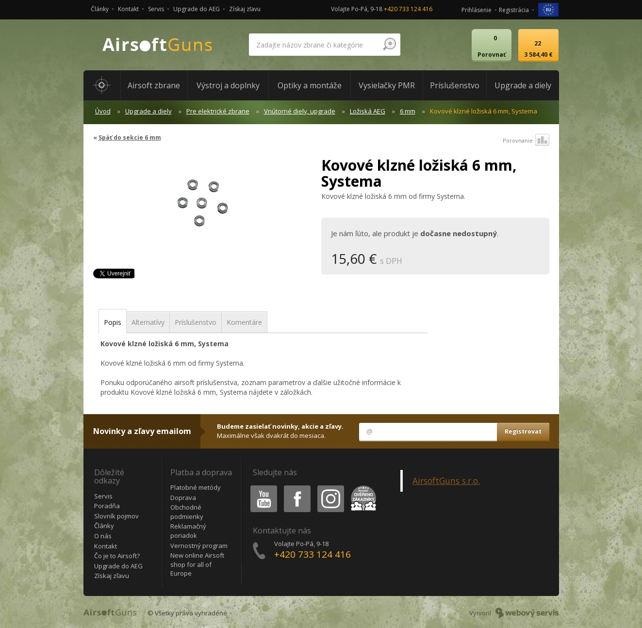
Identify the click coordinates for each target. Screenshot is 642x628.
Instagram (330, 487)
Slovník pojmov (116, 516)
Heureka (361, 487)
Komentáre (244, 322)
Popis (112, 322)
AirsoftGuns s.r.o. (446, 480)
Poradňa (107, 505)
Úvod (103, 111)
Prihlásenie (476, 10)
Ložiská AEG (367, 111)
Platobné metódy (195, 487)
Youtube (260, 487)
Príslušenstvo (195, 322)
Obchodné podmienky (186, 512)
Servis (156, 9)
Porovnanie (526, 140)
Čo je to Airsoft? (117, 555)
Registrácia (514, 10)
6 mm (407, 111)
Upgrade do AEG (196, 9)
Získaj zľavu (245, 9)
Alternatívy (148, 322)
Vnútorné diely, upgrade (299, 111)
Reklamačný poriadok (188, 531)
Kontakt (128, 9)
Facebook (296, 487)
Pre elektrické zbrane (217, 111)
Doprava (183, 497)
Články (100, 9)
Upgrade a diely (148, 111)
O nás (103, 535)
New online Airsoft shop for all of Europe (197, 564)
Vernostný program (199, 545)
